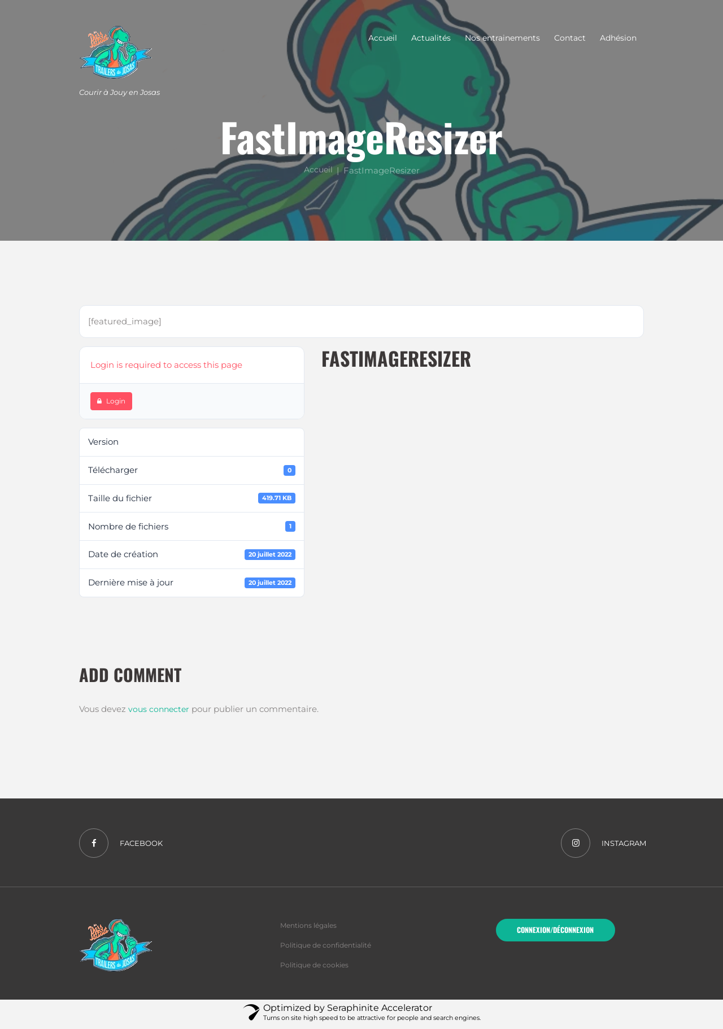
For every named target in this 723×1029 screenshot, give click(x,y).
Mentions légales (311, 927)
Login (111, 401)
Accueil (318, 169)
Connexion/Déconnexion (555, 934)
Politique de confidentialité (330, 948)
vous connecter (160, 709)
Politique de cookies (317, 967)
